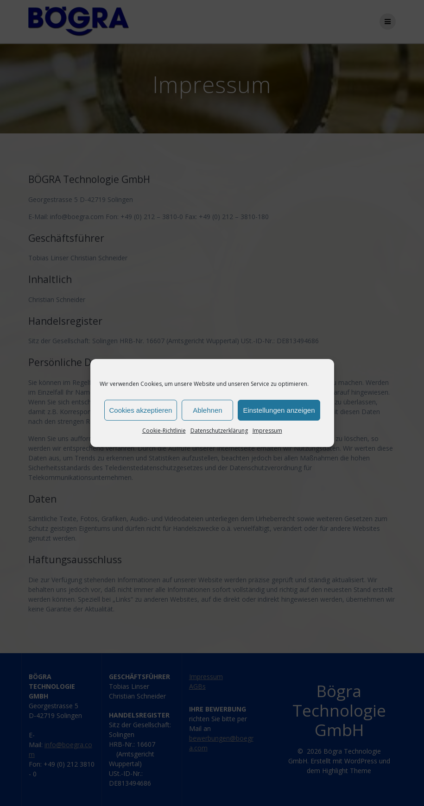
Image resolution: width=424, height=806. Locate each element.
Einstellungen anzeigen (279, 410)
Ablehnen (207, 410)
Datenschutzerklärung (219, 430)
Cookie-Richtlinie (164, 430)
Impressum (267, 430)
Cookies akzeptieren (140, 410)
